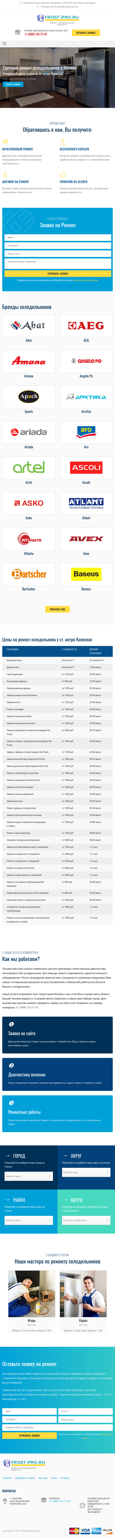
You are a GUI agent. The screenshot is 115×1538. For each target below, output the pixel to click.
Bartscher (28, 588)
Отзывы (64, 1478)
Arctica (86, 411)
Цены (54, 1478)
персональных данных (85, 280)
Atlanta (29, 553)
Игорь (32, 1320)
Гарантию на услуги (73, 181)
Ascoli (86, 482)
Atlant (86, 517)
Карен (83, 1320)
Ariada (28, 446)
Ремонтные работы (24, 1111)
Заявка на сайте (21, 1033)
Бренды (43, 1478)
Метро (76, 1200)
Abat (29, 340)
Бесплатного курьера (74, 149)
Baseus (86, 588)
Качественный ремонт (17, 149)
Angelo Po (86, 375)
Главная (7, 1478)
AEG (86, 340)
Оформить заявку (25, 1478)
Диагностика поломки (27, 1074)
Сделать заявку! (13, 84)
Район (19, 1200)
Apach (29, 411)
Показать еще (57, 609)
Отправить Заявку (58, 273)
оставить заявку (86, 33)
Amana (28, 375)
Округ (76, 1155)
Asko (29, 517)
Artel (28, 482)
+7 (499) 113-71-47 (35, 34)
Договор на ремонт (15, 181)
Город (19, 1155)
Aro (86, 446)
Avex (86, 553)
